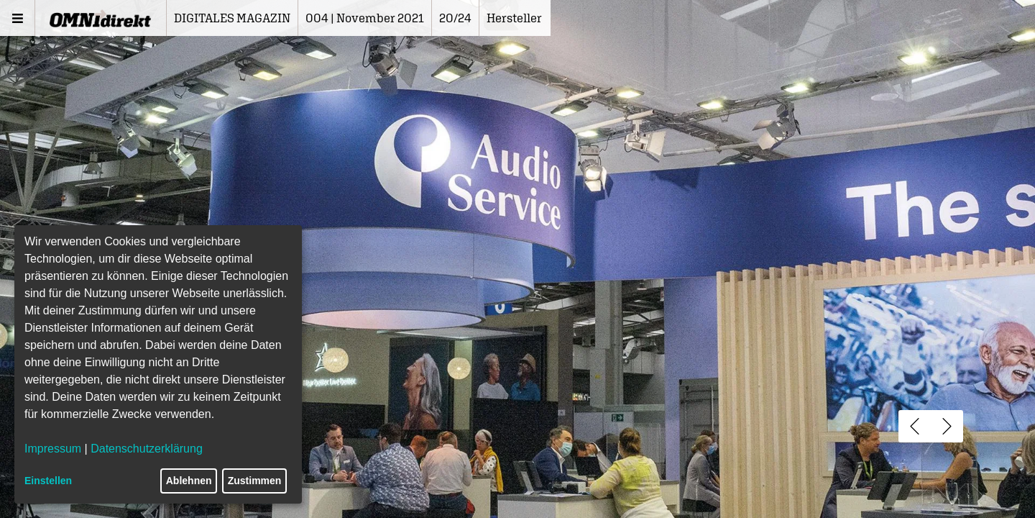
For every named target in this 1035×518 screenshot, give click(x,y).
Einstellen (48, 480)
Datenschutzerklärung (147, 448)
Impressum (52, 448)
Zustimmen (255, 480)
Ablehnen (189, 480)
